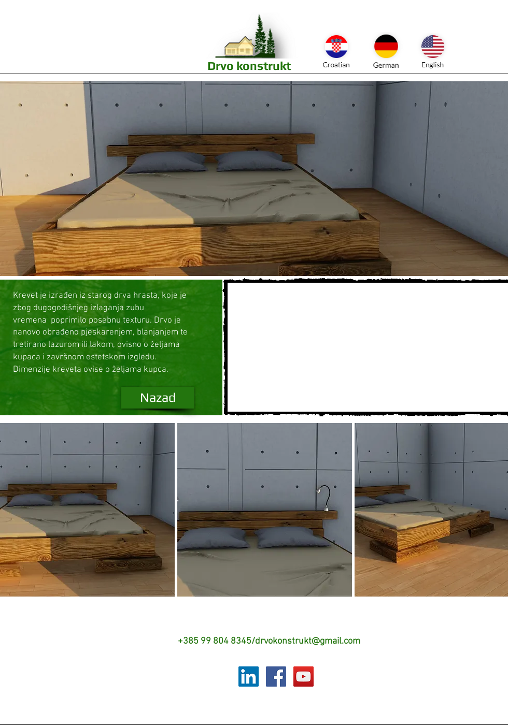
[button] (87, 510)
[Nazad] (157, 398)
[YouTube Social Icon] (303, 676)
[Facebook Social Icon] (276, 676)
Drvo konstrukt (249, 65)
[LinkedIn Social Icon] (248, 676)
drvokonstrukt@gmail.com (307, 641)
